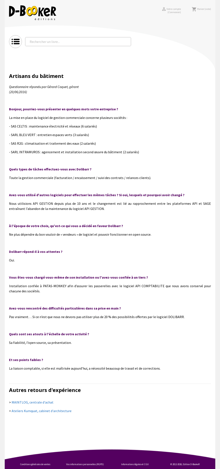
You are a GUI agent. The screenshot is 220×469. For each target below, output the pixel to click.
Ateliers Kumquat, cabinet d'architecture (42, 411)
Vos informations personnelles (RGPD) (85, 464)
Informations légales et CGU (135, 464)
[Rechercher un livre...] (78, 41)
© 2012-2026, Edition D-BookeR (185, 464)
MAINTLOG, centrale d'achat (32, 402)
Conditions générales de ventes (35, 464)
